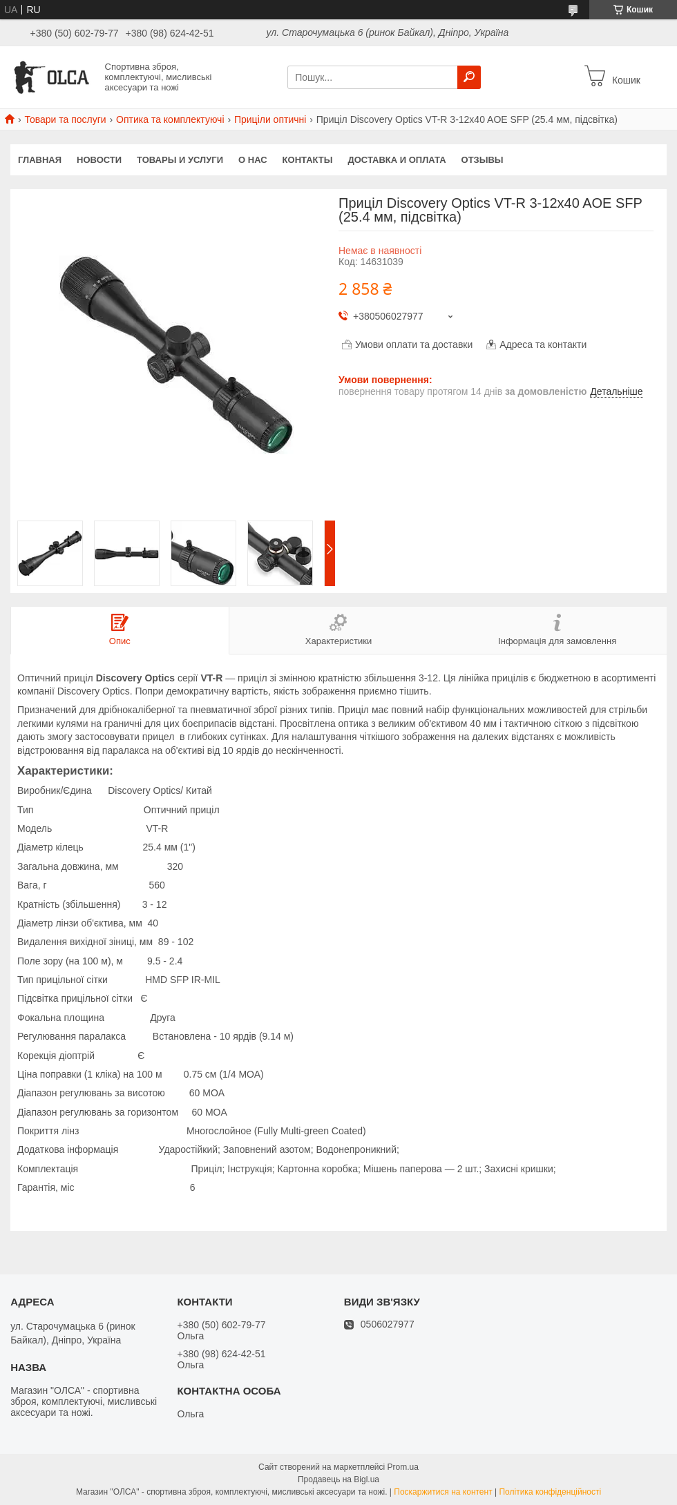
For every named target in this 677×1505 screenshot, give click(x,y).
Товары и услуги (180, 160)
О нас (252, 160)
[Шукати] (469, 77)
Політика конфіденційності (550, 1492)
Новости (99, 160)
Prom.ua (403, 1467)
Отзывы (482, 160)
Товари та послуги (65, 119)
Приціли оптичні (270, 119)
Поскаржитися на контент (443, 1492)
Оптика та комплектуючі (170, 119)
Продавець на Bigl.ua (338, 1479)
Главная (39, 160)
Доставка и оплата (396, 160)
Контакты (308, 160)
